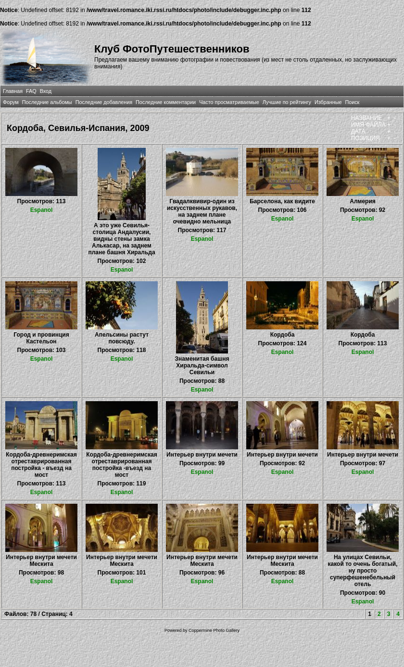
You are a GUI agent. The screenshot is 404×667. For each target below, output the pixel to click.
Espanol (41, 210)
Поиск (352, 102)
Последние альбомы (47, 102)
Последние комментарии (166, 102)
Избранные (328, 102)
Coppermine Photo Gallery (214, 630)
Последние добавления (104, 102)
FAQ (31, 91)
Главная (13, 91)
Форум (11, 102)
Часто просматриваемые (229, 102)
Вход (45, 91)
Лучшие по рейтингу (287, 102)
